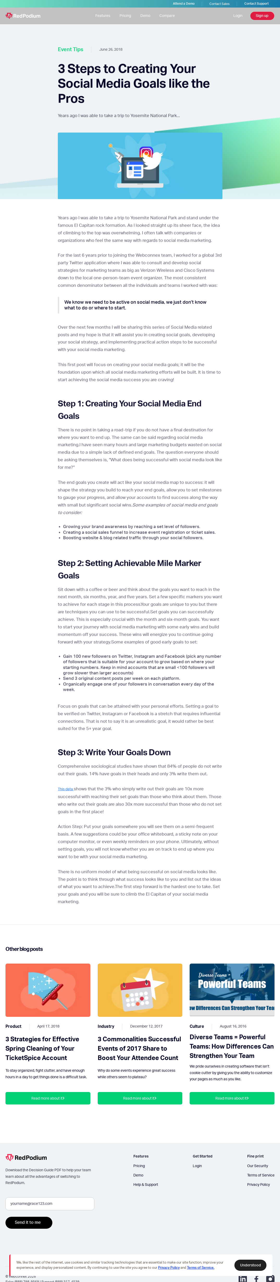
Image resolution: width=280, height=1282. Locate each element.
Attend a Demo (184, 3)
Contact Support (256, 3)
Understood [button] (250, 1265)
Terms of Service (261, 1175)
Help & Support (145, 1185)
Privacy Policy (258, 1185)
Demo (145, 16)
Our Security (257, 1166)
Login (237, 16)
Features (102, 16)
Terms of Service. (200, 1268)
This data (66, 793)
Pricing (125, 16)
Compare (167, 16)
